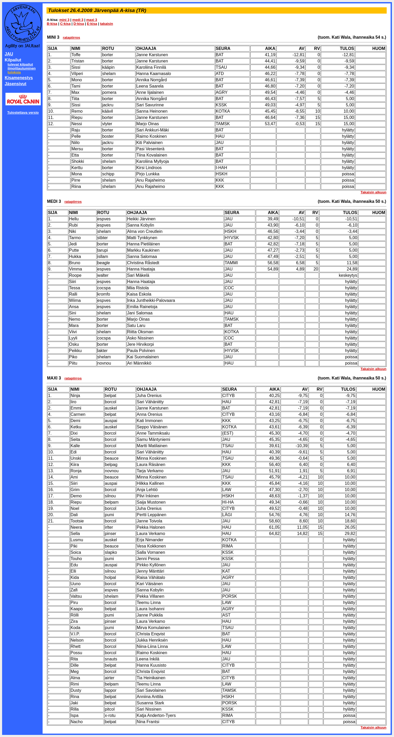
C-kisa (65, 24)
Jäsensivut (15, 84)
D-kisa (78, 24)
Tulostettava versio (23, 112)
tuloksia (14, 72)
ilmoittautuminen (22, 68)
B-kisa (52, 24)
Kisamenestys (19, 78)
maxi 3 (91, 20)
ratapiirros (71, 37)
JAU (9, 54)
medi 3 (77, 20)
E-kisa (92, 24)
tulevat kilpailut (20, 64)
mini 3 (64, 20)
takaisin (106, 24)
